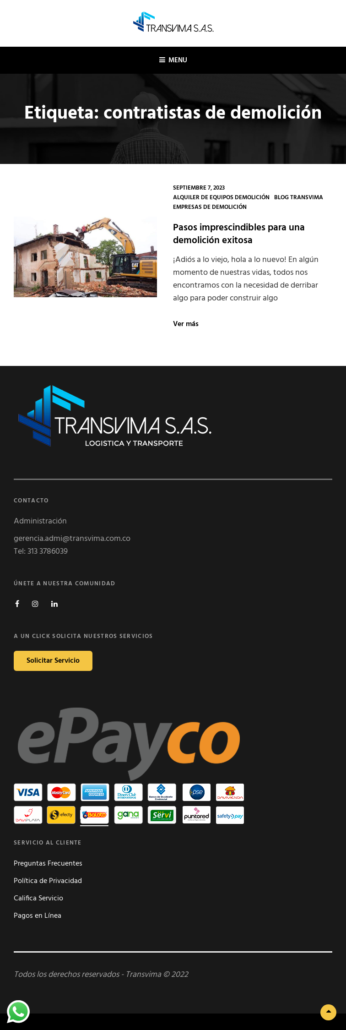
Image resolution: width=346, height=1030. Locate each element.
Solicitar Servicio (53, 661)
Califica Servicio (38, 899)
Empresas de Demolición (210, 207)
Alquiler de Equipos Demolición (221, 197)
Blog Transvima (298, 197)
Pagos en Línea (37, 916)
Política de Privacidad (48, 881)
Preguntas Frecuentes (48, 864)
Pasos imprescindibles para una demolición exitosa (239, 234)
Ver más (186, 324)
